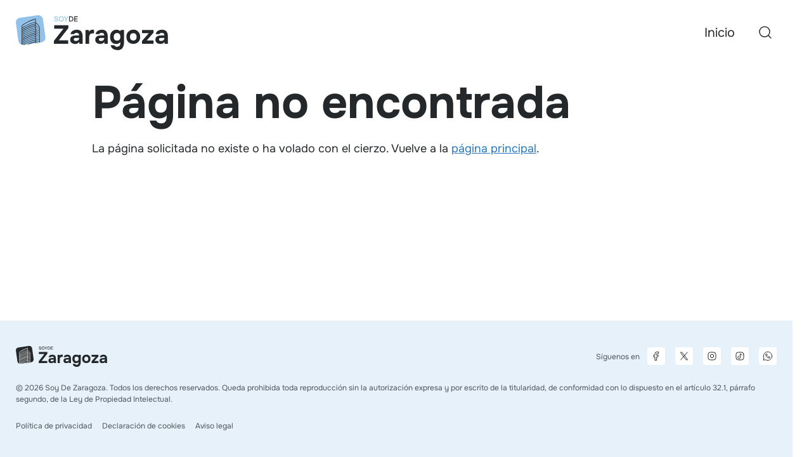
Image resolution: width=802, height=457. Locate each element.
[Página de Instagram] (712, 356)
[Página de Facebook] (656, 356)
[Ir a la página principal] (92, 32)
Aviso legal (214, 426)
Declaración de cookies (143, 426)
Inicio (719, 33)
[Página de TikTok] (740, 356)
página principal (493, 149)
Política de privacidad (54, 426)
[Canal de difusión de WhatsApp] (768, 356)
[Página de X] (684, 356)
